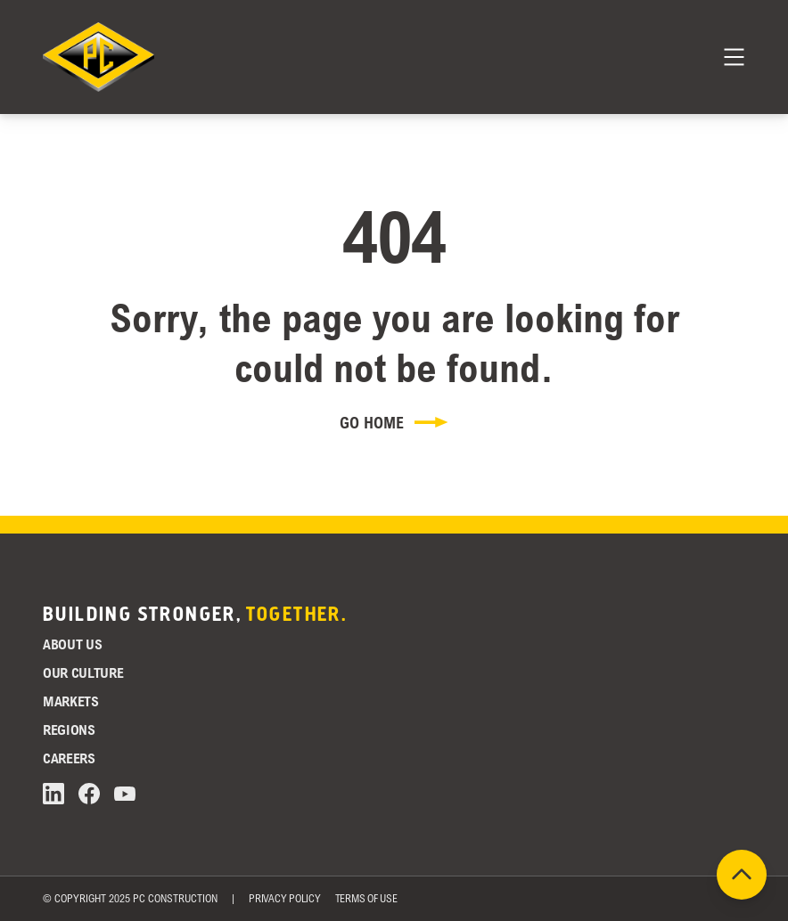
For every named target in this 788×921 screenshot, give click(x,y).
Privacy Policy (285, 898)
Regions (69, 729)
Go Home (394, 422)
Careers (69, 758)
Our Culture (83, 672)
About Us (72, 644)
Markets (71, 701)
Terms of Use (366, 898)
